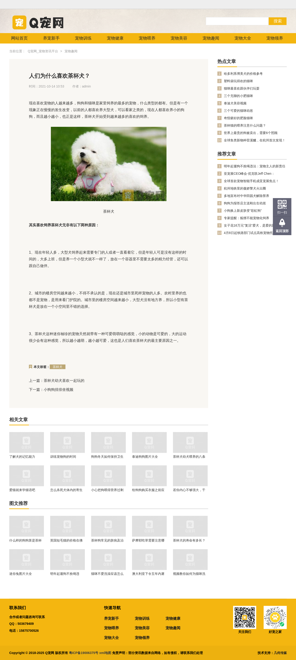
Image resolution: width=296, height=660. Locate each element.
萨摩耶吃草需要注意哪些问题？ (148, 540)
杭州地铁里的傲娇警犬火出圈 (245, 188)
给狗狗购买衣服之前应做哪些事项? (148, 490)
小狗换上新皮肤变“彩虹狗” (243, 210)
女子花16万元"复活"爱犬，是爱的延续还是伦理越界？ (254, 225)
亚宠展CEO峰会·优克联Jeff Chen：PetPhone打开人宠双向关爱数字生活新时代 (255, 174)
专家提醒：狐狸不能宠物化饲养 (246, 218)
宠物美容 (179, 38)
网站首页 (19, 38)
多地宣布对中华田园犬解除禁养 (246, 196)
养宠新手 (51, 38)
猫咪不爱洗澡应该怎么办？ (107, 574)
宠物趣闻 (211, 38)
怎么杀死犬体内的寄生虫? (66, 490)
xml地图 (105, 653)
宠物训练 (83, 38)
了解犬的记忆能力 (22, 456)
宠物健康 (115, 38)
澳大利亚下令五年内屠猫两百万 (148, 574)
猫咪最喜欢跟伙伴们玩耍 (241, 88)
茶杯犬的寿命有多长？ (189, 540)
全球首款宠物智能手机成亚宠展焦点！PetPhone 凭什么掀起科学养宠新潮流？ (252, 181)
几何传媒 (280, 653)
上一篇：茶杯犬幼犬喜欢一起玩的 (56, 381)
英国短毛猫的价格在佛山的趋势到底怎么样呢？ (66, 540)
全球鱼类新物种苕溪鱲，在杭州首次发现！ (254, 140)
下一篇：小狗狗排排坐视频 (51, 390)
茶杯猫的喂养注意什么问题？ (245, 125)
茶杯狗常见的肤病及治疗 (107, 540)
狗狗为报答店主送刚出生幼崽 (245, 203)
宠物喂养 (147, 38)
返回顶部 (282, 231)
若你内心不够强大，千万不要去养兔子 (189, 490)
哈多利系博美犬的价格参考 (243, 73)
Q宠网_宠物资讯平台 (43, 51)
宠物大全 (242, 38)
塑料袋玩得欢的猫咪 (238, 81)
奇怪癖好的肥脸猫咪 (238, 118)
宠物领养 (274, 38)
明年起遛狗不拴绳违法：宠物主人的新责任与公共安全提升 (66, 574)
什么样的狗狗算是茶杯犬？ (25, 540)
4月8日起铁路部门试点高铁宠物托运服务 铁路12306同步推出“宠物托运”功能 (255, 233)
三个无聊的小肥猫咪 (238, 96)
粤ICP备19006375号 (84, 653)
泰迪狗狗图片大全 (145, 456)
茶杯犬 (57, 367)
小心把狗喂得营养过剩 (107, 490)
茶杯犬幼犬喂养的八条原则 (189, 456)
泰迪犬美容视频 (235, 103)
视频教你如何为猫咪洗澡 (189, 574)
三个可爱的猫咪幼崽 (238, 110)
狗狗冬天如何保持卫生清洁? (107, 456)
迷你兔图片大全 (20, 574)
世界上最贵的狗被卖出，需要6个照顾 (251, 133)
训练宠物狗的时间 (63, 456)
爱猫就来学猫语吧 (22, 490)
